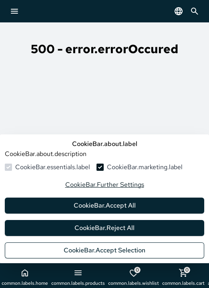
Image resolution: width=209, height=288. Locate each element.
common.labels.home (25, 277)
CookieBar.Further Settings (104, 184)
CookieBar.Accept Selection (104, 250)
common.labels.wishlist (133, 276)
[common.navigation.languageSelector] (179, 11)
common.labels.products (78, 277)
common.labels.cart (183, 276)
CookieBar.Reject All (104, 228)
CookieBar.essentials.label (52, 167)
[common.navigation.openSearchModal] (195, 11)
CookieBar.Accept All (105, 205)
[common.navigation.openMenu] (14, 11)
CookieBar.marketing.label (145, 167)
